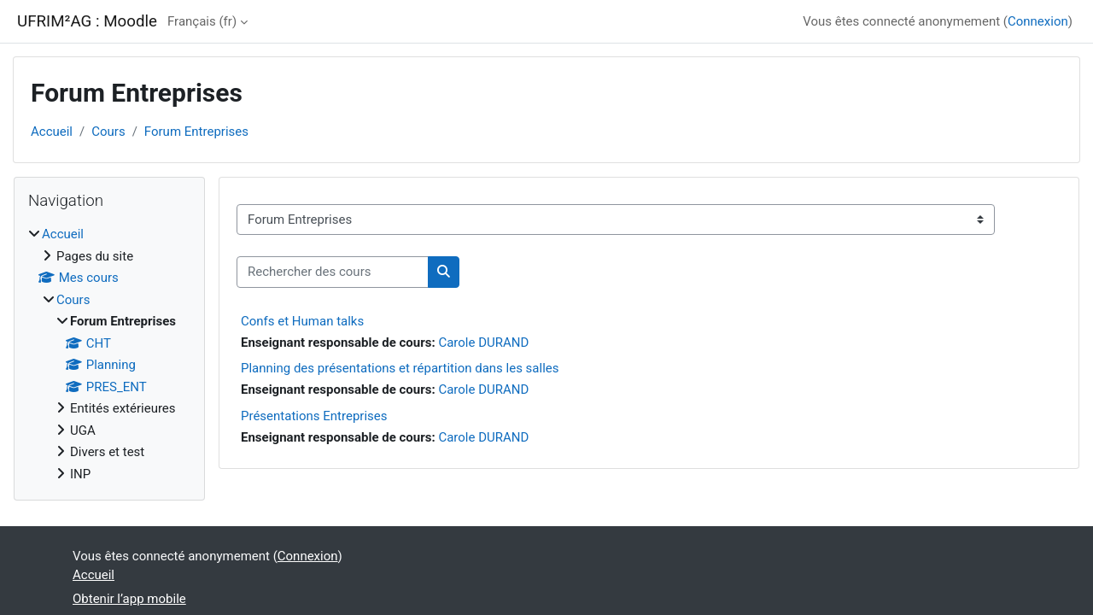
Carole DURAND (483, 342)
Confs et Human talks (302, 321)
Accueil (52, 131)
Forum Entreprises (196, 131)
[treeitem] (109, 354)
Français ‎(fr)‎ (202, 21)
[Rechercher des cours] (333, 272)
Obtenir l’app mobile (129, 598)
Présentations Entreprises (314, 416)
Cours (108, 131)
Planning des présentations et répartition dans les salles (400, 368)
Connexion (1038, 21)
